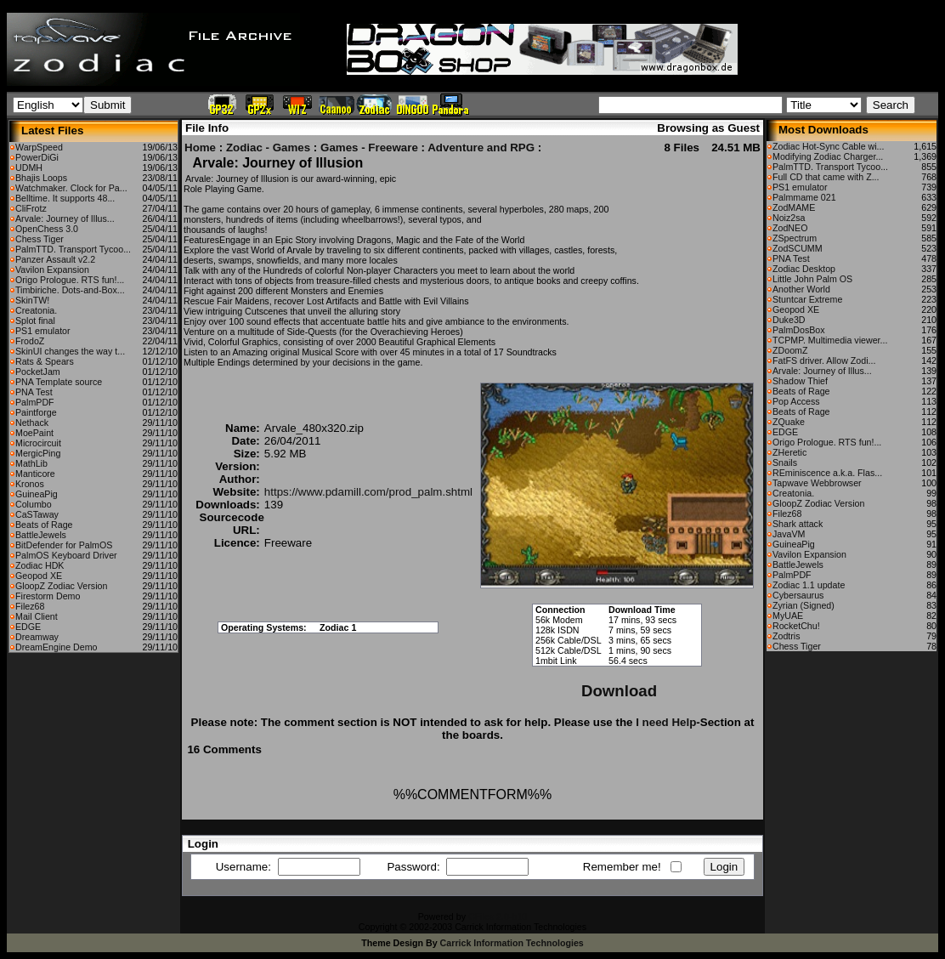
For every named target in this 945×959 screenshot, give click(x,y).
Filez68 (29, 606)
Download (619, 691)
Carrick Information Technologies (512, 943)
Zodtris (786, 636)
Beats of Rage (44, 524)
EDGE (28, 626)
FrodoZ (29, 341)
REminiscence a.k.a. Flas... (827, 473)
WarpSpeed (39, 147)
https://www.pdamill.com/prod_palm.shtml (368, 491)
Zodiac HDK (39, 565)
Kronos (29, 484)
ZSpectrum (794, 238)
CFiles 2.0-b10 (497, 916)
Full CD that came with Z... (826, 177)
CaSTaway (37, 514)
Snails (784, 462)
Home (200, 147)
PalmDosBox (798, 330)
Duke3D (789, 320)
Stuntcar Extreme (807, 299)
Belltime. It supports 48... (65, 198)
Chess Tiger (39, 239)
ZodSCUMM (797, 248)
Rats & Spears (44, 361)
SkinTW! (32, 300)
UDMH (28, 167)
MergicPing (37, 453)
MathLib (31, 463)
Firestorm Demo (47, 596)
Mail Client (36, 616)
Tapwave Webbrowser (817, 483)
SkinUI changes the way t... (70, 351)
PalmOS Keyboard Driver (66, 555)
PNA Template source (58, 382)
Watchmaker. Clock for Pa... (71, 188)
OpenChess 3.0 (46, 229)
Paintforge (36, 412)
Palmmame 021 (804, 197)
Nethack (31, 422)
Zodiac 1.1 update (808, 585)
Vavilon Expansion (52, 269)
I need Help (666, 722)
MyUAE (787, 615)
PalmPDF (34, 402)
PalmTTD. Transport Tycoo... (73, 249)
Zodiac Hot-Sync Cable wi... (828, 146)
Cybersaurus (797, 595)
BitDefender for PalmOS (63, 545)
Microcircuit (38, 443)
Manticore (35, 473)
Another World (801, 289)
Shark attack (797, 524)
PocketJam (37, 371)
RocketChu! (796, 626)
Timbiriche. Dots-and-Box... (70, 290)
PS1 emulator (43, 331)
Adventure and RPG (481, 147)
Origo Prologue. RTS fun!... (69, 280)
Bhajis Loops (41, 178)
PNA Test (34, 392)
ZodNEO (789, 228)
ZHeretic (789, 452)
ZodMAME (793, 207)
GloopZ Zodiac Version (61, 586)
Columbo (33, 504)
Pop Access (796, 401)
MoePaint (34, 433)
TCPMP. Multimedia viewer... (829, 340)
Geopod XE (38, 575)
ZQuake (788, 422)
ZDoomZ (789, 350)
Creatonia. (36, 310)
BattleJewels (40, 535)
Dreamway (37, 637)
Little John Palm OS (812, 279)
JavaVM (789, 534)
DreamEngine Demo (56, 647)
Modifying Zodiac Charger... (827, 156)
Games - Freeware (369, 147)
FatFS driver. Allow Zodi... (823, 360)
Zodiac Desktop (803, 269)
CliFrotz (31, 208)
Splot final (35, 320)
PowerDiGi (37, 157)
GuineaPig (36, 494)
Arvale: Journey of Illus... (65, 218)
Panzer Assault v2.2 (55, 259)
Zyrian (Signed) (803, 605)
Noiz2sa (789, 218)
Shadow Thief (800, 381)
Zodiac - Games (268, 147)
